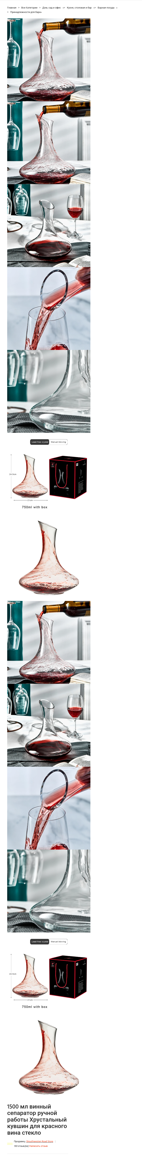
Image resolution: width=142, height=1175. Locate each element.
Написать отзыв (38, 1146)
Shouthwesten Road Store (39, 1142)
